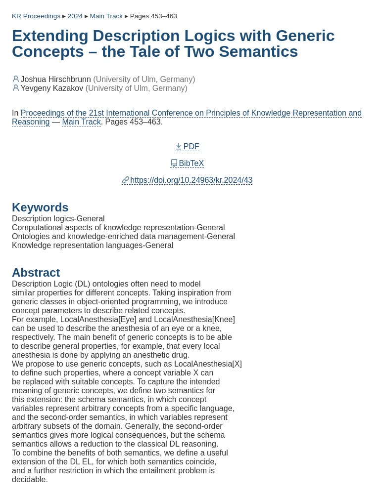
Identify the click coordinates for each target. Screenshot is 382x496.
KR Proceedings (36, 16)
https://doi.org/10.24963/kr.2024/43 (187, 180)
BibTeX (187, 163)
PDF (187, 146)
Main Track (81, 122)
